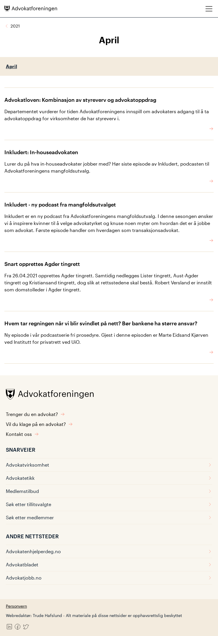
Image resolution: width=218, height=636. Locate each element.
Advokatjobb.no (109, 577)
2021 (15, 25)
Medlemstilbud (109, 491)
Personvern (16, 606)
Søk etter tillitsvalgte (109, 504)
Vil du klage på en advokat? (39, 424)
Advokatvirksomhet (109, 464)
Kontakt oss (22, 434)
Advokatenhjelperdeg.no (109, 551)
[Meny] (209, 8)
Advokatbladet (109, 564)
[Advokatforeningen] (31, 8)
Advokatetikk (109, 478)
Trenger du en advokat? (35, 414)
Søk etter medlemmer (109, 517)
